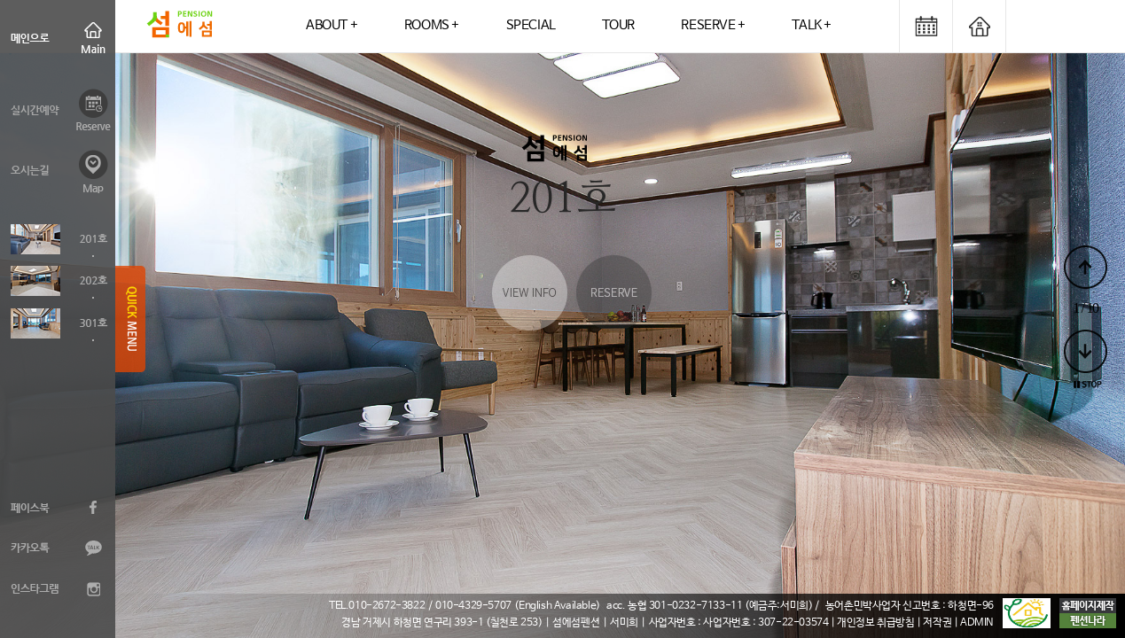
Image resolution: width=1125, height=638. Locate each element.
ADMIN (977, 623)
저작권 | (941, 623)
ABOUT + (331, 25)
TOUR (618, 25)
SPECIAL (531, 25)
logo (179, 26)
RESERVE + (713, 25)
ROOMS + (431, 25)
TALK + (812, 25)
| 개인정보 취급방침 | (877, 623)
